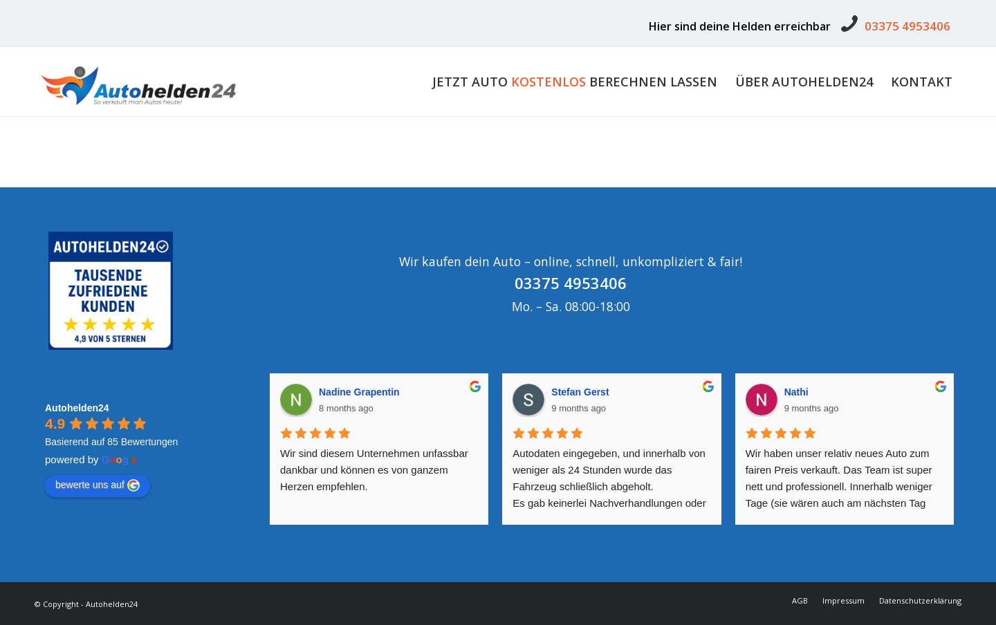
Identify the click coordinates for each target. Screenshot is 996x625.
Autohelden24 (77, 407)
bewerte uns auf (97, 485)
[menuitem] (574, 81)
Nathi (796, 392)
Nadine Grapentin (359, 392)
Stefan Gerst (580, 392)
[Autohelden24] (138, 81)
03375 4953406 (907, 26)
